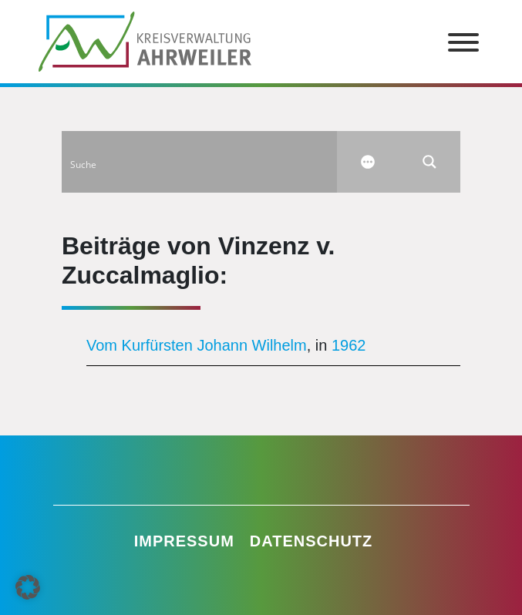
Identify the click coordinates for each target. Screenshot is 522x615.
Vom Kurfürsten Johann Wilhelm (196, 345)
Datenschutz (311, 541)
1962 (349, 345)
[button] (28, 587)
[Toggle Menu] (463, 42)
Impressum (184, 541)
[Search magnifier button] (429, 162)
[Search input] (200, 161)
